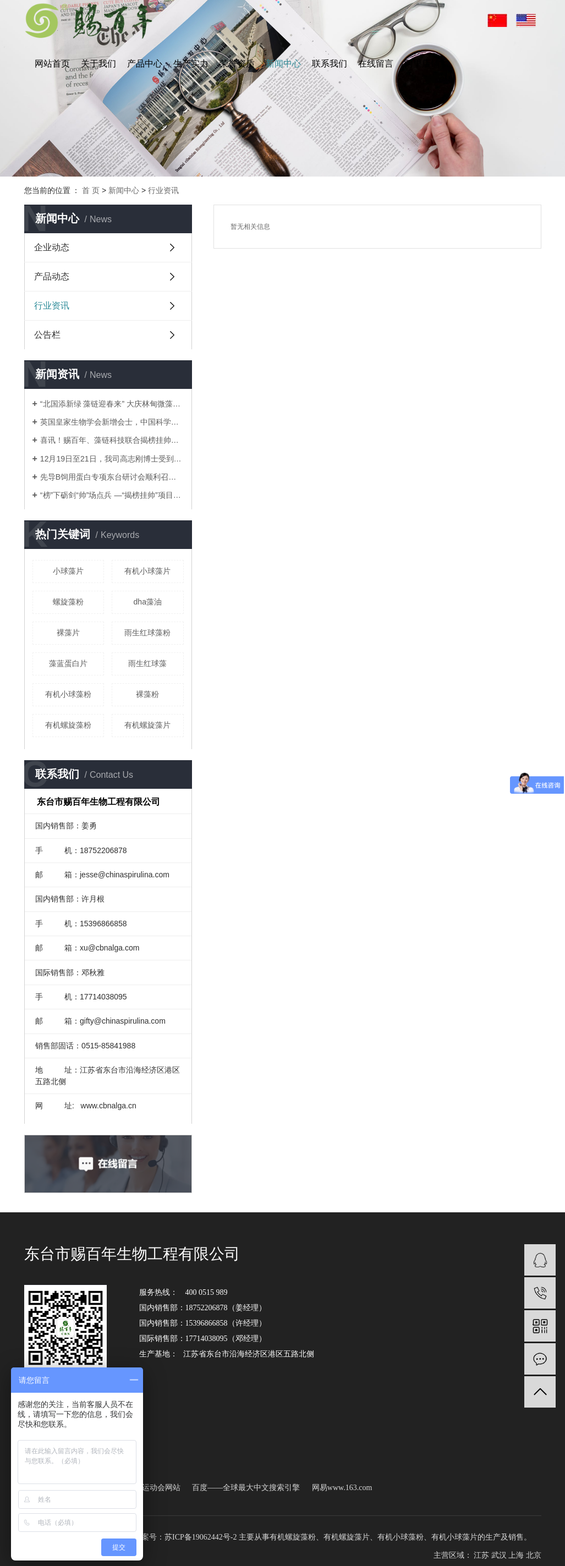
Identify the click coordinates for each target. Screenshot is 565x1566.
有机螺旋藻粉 (68, 725)
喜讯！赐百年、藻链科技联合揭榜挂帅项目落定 (112, 440)
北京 (533, 1555)
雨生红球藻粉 (147, 632)
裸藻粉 (147, 694)
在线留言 (375, 63)
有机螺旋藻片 (147, 725)
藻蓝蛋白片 (68, 663)
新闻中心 (283, 63)
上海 (516, 1555)
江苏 (481, 1555)
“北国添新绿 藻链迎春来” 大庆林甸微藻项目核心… (112, 403)
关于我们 (98, 63)
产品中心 (144, 63)
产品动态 (51, 276)
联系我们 (329, 63)
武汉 (499, 1555)
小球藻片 (68, 571)
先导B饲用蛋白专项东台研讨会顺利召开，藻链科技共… (112, 476)
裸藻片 (68, 632)
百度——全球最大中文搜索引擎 (246, 1487)
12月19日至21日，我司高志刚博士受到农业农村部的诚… (112, 458)
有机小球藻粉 (68, 694)
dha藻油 (148, 601)
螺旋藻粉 (68, 601)
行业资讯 (163, 190)
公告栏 (47, 334)
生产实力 (191, 63)
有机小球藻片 (147, 571)
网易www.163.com (342, 1487)
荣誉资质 (237, 63)
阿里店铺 (422, 63)
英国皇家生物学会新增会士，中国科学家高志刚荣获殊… (112, 421)
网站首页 (52, 63)
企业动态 (51, 247)
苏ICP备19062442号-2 (200, 1537)
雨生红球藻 (147, 663)
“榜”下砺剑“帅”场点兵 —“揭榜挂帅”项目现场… (112, 495)
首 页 (91, 190)
